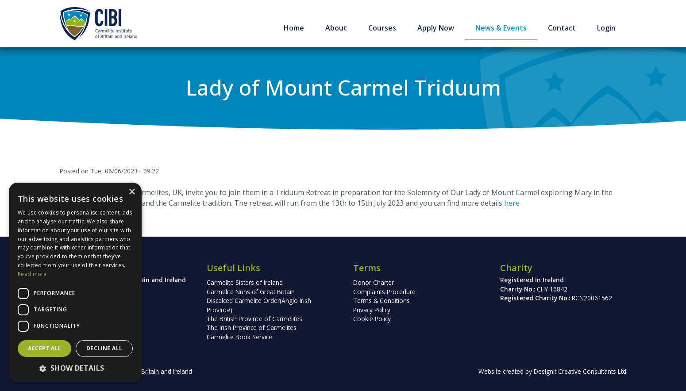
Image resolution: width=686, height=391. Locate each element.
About (336, 28)
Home (294, 28)
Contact (562, 28)
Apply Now (435, 28)
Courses (382, 28)
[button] (75, 368)
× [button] (131, 192)
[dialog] (75, 282)
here (512, 203)
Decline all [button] (104, 348)
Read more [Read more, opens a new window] (32, 274)
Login (606, 28)
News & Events (501, 28)
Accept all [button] (45, 348)
